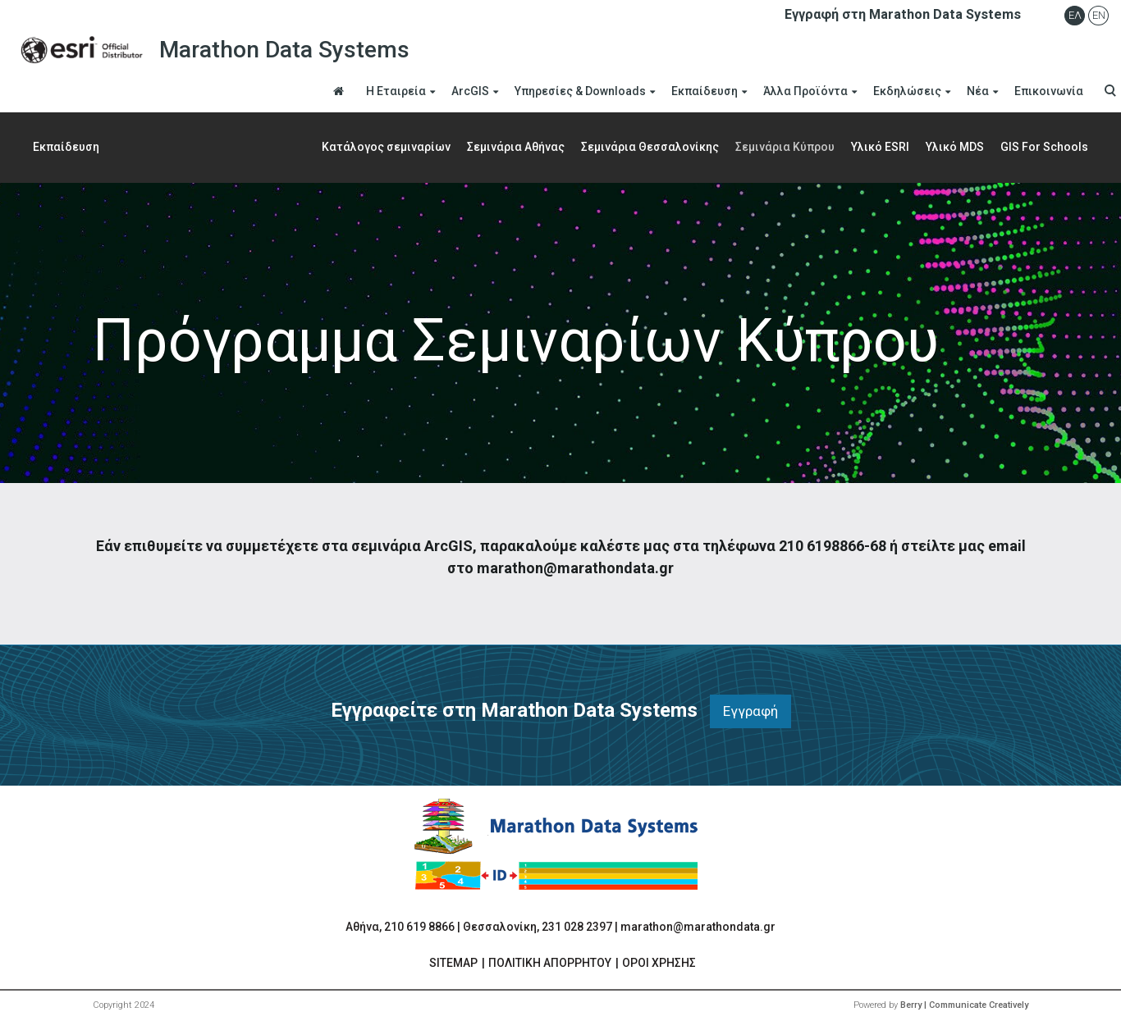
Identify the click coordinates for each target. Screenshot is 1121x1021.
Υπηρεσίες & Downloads (580, 91)
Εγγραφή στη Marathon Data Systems (903, 14)
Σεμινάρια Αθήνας (516, 146)
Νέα (978, 91)
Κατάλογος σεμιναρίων (386, 146)
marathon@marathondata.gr (698, 926)
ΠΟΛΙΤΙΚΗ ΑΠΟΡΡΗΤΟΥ (549, 962)
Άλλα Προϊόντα (805, 91)
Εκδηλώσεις (907, 91)
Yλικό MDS (955, 146)
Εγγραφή (750, 711)
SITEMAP (453, 962)
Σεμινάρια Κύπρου (785, 146)
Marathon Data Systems (211, 50)
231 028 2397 (577, 926)
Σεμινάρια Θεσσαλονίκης (650, 146)
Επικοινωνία (1048, 91)
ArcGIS (470, 91)
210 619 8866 (419, 926)
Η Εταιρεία (396, 91)
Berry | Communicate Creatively (964, 1005)
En (1098, 15)
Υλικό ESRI (880, 146)
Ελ (1075, 15)
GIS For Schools (1044, 146)
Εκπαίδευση (704, 91)
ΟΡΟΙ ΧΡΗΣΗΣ (659, 962)
